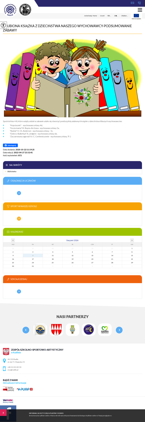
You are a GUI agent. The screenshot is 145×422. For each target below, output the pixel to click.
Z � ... (114, 16)
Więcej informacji (19, 193)
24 (33, 263)
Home (95, 16)
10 (33, 255)
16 (13, 259)
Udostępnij (10, 145)
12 (72, 255)
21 (112, 259)
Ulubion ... (123, 16)
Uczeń (101, 16)
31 (33, 266)
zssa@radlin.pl (132, 3)
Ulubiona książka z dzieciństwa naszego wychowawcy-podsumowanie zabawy (67, 28)
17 (33, 259)
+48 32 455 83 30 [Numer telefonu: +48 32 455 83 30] (14, 367)
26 (72, 263)
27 (92, 263)
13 (92, 255)
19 (72, 259)
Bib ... (108, 16)
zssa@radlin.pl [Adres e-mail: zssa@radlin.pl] (13, 370)
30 (13, 266)
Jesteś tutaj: (88, 16)
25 (53, 263)
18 (53, 259)
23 (13, 263)
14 (112, 255)
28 (112, 263)
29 (132, 263)
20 (92, 259)
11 (53, 255)
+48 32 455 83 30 (139, 3)
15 (132, 255)
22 (132, 259)
